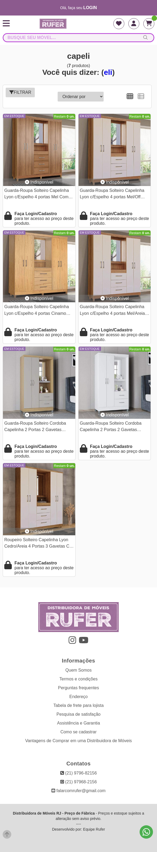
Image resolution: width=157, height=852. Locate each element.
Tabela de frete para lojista (78, 705)
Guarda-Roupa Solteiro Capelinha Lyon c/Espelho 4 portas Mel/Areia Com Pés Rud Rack (112, 310)
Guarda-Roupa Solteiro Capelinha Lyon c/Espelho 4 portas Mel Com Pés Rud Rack (36, 194)
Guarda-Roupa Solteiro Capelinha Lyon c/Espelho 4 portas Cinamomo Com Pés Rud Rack (38, 310)
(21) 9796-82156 (78, 773)
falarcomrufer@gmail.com (78, 790)
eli (108, 72)
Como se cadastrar (78, 732)
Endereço (78, 696)
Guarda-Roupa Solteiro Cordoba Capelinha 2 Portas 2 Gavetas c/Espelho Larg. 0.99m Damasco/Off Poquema (38, 427)
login (90, 7)
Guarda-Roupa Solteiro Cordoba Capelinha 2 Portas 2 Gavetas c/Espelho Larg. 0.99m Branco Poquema (110, 427)
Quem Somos (78, 670)
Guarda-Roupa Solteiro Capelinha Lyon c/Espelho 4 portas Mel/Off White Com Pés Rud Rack (112, 194)
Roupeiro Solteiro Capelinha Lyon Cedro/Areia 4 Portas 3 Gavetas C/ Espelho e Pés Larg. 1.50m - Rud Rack (37, 543)
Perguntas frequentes (78, 688)
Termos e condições (78, 679)
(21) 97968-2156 (78, 782)
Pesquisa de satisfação (79, 714)
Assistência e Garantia (78, 723)
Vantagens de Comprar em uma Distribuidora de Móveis (78, 740)
